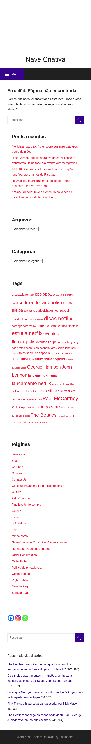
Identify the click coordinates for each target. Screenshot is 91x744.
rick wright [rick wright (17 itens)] (33, 407)
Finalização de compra (26, 504)
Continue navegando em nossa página (37, 485)
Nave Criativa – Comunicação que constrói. (40, 542)
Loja (14, 529)
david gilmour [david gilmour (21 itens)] (21, 319)
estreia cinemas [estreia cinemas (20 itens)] (68, 326)
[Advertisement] (45, 25)
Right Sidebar (21, 580)
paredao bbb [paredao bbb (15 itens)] (35, 399)
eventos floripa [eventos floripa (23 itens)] (46, 342)
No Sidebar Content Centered (31, 548)
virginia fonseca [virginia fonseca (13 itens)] (25, 422)
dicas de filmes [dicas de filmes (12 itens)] (36, 320)
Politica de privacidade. (27, 567)
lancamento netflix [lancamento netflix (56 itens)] (31, 383)
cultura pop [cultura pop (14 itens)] (29, 311)
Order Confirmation (24, 555)
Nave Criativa (45, 59)
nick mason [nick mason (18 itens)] (19, 391)
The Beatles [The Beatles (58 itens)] (44, 415)
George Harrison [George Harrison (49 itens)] (44, 366)
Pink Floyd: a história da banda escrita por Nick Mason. (43, 703)
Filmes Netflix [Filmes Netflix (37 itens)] (31, 359)
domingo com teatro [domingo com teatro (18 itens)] (24, 326)
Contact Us (19, 479)
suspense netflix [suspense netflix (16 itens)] (21, 415)
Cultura (16, 492)
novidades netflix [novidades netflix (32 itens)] (40, 391)
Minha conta (20, 536)
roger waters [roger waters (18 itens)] (68, 407)
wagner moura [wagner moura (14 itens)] (41, 422)
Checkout (18, 473)
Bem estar (18, 454)
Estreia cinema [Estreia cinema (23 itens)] (47, 326)
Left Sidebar (20, 523)
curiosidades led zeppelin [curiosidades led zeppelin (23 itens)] (53, 310)
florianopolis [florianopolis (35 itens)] (54, 359)
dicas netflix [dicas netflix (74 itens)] (58, 318)
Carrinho (17, 466)
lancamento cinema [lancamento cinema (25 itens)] (42, 375)
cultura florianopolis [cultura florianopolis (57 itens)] (39, 302)
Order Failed (20, 561)
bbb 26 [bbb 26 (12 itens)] (59, 295)
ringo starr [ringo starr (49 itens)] (50, 406)
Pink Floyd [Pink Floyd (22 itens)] (19, 407)
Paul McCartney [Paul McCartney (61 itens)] (60, 398)
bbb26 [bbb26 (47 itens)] (48, 294)
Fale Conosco (21, 498)
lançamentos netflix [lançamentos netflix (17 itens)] (63, 384)
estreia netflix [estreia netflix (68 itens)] (27, 333)
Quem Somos (21, 573)
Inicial (15, 517)
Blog (15, 460)
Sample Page (20, 586)
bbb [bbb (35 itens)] (38, 294)
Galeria (16, 511)
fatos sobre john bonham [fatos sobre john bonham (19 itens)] (34, 347)
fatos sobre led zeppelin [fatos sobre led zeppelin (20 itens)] (34, 353)
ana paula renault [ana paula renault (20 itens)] (23, 294)
